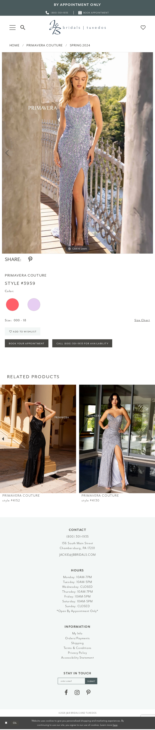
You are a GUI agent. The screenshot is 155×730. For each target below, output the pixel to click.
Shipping (77, 643)
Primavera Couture (44, 45)
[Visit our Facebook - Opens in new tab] (66, 693)
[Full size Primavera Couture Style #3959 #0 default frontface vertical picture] (77, 153)
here (115, 725)
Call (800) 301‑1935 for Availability (83, 344)
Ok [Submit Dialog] (15, 723)
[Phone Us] (57, 12)
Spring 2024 (80, 45)
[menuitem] (57, 12)
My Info (77, 634)
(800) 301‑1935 (77, 537)
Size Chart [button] (142, 320)
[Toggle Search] (23, 27)
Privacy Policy (77, 653)
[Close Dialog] (6, 723)
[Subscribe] (91, 681)
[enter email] (77, 681)
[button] (12, 27)
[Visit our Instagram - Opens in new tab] (77, 693)
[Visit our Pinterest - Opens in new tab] (88, 693)
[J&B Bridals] (77, 27)
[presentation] (38, 439)
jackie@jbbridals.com (77, 555)
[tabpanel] (77, 153)
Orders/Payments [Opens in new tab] (77, 639)
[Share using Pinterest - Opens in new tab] (30, 259)
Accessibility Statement (77, 658)
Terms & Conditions (78, 648)
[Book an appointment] (93, 12)
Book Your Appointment (27, 344)
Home (14, 45)
